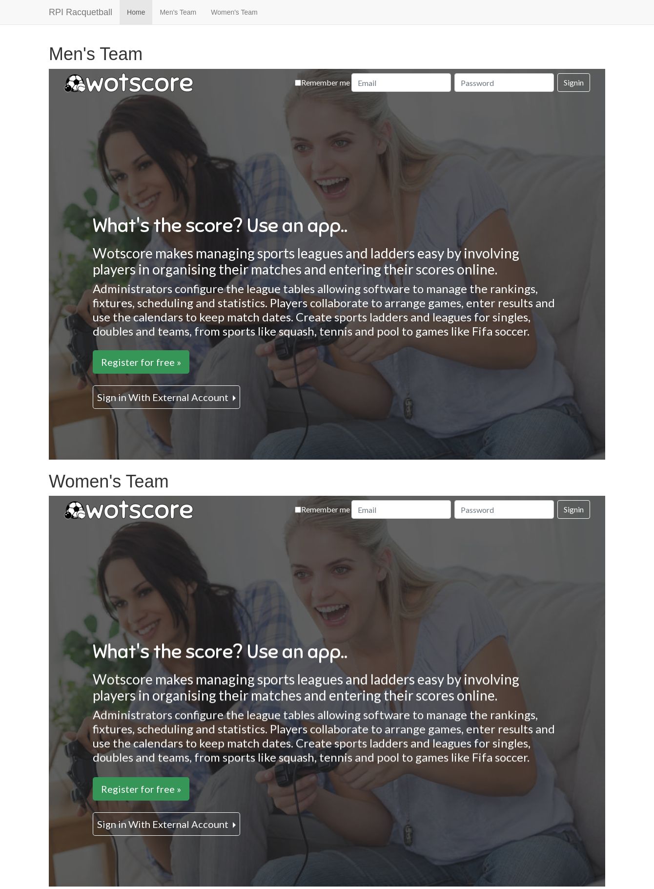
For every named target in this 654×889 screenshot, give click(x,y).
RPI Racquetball (80, 12)
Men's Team (178, 12)
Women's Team (234, 12)
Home (136, 12)
